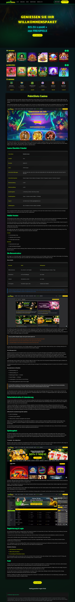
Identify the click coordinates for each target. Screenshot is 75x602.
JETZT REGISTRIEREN (37, 35)
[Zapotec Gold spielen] (64, 71)
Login (18, 2)
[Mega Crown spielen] (32, 57)
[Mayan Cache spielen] (42, 71)
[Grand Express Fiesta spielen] (11, 71)
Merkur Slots (40, 2)
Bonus (27, 2)
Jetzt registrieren (37, 582)
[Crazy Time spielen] (11, 57)
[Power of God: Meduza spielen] (22, 57)
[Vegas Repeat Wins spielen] (64, 57)
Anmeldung (22, 2)
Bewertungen (33, 2)
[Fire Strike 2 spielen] (53, 57)
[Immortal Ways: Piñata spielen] (32, 71)
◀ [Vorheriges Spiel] (65, 50)
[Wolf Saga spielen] (53, 71)
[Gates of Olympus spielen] (42, 57)
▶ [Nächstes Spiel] (67, 50)
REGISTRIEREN (65, 2)
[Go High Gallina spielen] (22, 71)
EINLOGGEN (57, 2)
